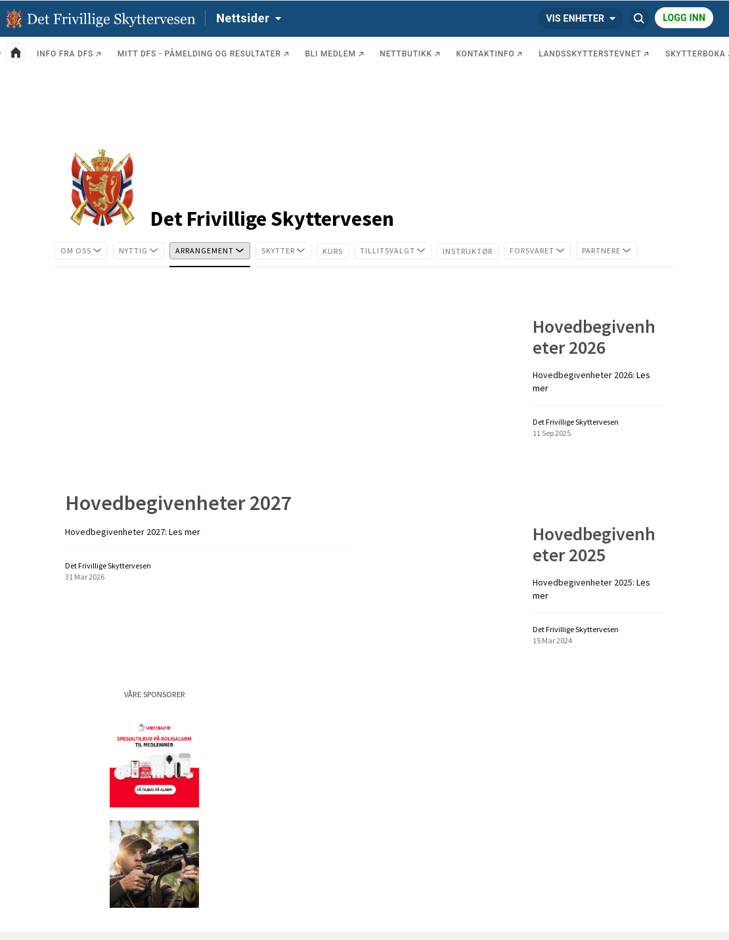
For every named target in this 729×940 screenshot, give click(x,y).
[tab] (81, 250)
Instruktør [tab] (470, 249)
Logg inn (684, 17)
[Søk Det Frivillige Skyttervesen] (639, 18)
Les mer (184, 532)
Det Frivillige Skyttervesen (272, 218)
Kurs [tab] (335, 249)
